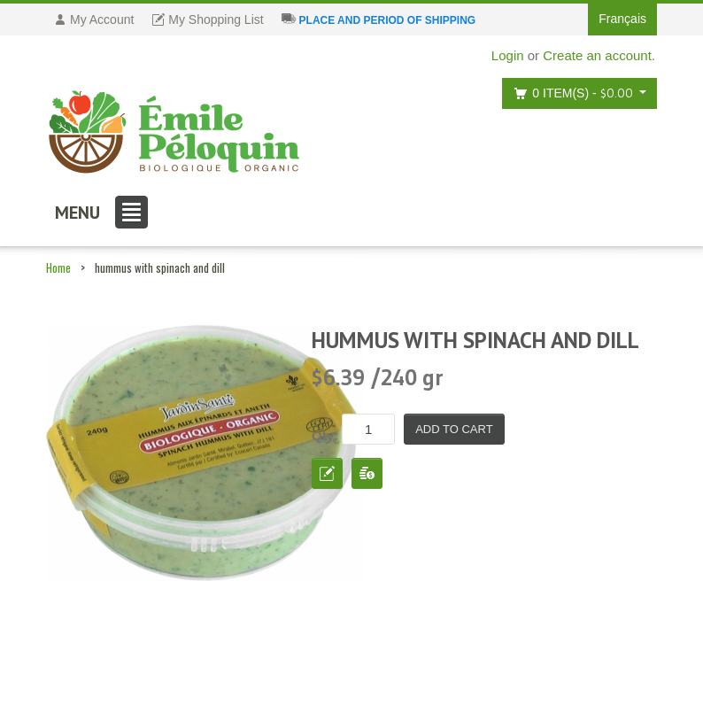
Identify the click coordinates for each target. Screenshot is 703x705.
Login (507, 55)
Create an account (597, 55)
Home (58, 267)
